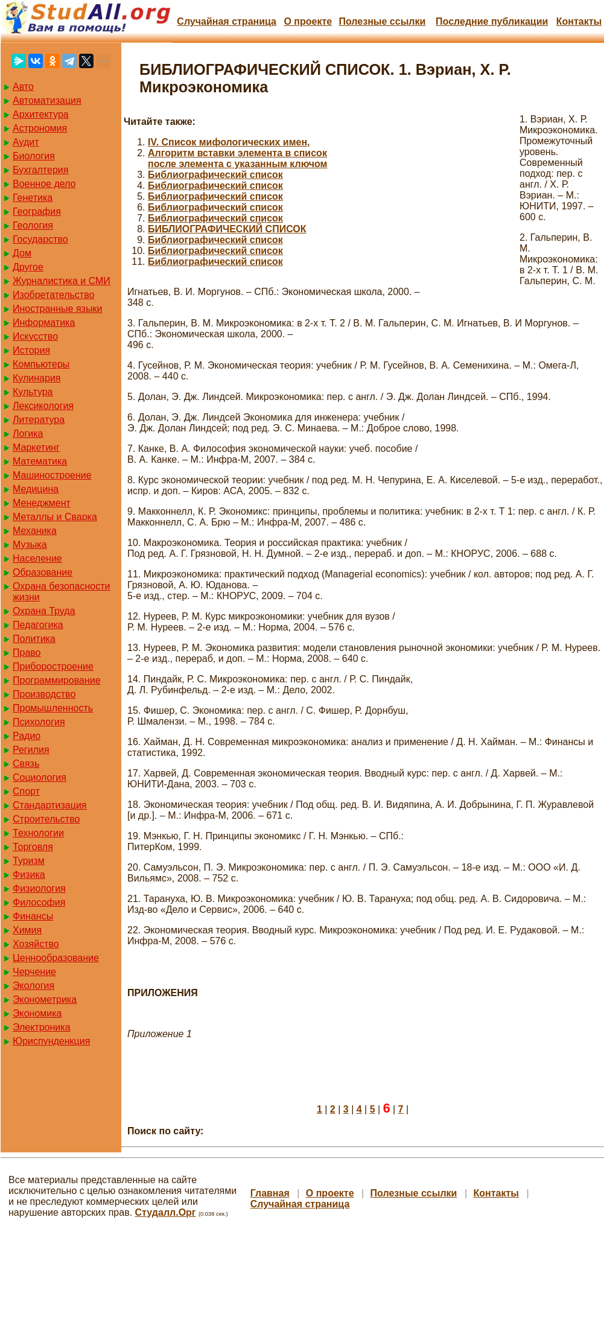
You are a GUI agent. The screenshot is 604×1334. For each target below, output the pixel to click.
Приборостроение (53, 666)
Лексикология (43, 406)
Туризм (29, 861)
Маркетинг (36, 447)
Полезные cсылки (382, 21)
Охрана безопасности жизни (61, 591)
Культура (33, 392)
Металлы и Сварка (55, 517)
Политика (34, 639)
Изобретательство (53, 295)
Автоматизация (47, 100)
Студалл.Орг (165, 1212)
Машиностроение (52, 475)
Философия (39, 902)
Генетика (32, 197)
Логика (28, 433)
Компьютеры (41, 364)
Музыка (30, 544)
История (31, 350)
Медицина (36, 489)
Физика (29, 874)
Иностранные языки (57, 308)
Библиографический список (215, 175)
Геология (33, 225)
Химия (27, 930)
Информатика (44, 322)
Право (27, 652)
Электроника (42, 1027)
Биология (34, 156)
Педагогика (38, 625)
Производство (44, 694)
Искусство (35, 336)
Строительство (46, 819)
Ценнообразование (56, 958)
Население (37, 558)
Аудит (26, 142)
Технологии (38, 833)
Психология (39, 722)
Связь (26, 763)
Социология (39, 777)
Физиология (39, 888)
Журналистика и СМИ (61, 281)
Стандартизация (49, 805)
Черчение (34, 972)
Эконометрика (45, 999)
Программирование (57, 680)
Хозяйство (36, 944)
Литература (39, 419)
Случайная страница (226, 21)
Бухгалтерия (40, 170)
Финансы (33, 916)
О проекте (308, 21)
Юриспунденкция (51, 1041)
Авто (23, 86)
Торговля (33, 847)
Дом (22, 253)
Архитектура (41, 114)
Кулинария (36, 378)
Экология (33, 985)
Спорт (26, 791)
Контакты (579, 21)
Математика (40, 461)
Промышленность (53, 708)
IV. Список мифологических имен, (229, 142)
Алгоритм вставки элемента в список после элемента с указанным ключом (237, 158)
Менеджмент (42, 503)
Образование (42, 572)
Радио (26, 736)
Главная (270, 1193)
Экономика (37, 1013)
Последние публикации (492, 21)
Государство (40, 239)
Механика (35, 531)
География (37, 211)
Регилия (31, 750)
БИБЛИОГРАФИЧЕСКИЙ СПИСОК (227, 229)
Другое (28, 267)
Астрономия (40, 128)
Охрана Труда (44, 611)
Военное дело (44, 184)
